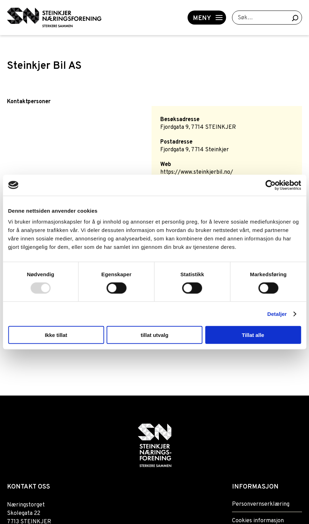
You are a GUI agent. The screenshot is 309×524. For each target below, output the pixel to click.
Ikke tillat (56, 335)
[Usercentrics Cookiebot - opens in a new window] (270, 185)
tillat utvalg (154, 335)
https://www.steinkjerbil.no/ (196, 172)
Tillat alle (253, 335)
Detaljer (277, 314)
